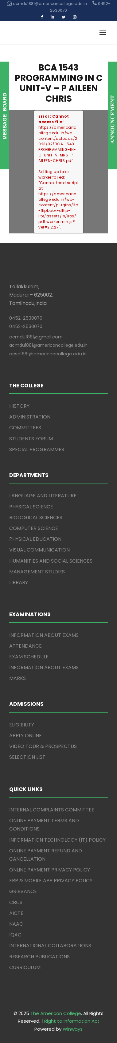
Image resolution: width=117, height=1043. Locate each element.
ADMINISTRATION (29, 416)
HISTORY (19, 406)
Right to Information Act (71, 1021)
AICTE (16, 913)
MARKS (17, 678)
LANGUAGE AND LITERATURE (42, 495)
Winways (73, 1029)
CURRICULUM (25, 967)
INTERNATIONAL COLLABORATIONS (50, 945)
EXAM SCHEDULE (29, 656)
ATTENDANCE (25, 645)
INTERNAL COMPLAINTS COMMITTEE (51, 809)
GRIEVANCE (23, 891)
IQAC (15, 934)
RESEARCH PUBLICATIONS (39, 956)
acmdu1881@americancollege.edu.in (48, 345)
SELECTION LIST (27, 757)
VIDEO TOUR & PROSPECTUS (43, 746)
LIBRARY (18, 582)
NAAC (16, 924)
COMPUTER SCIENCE (33, 528)
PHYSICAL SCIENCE (31, 506)
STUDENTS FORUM (31, 438)
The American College (55, 1013)
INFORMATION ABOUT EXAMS (44, 635)
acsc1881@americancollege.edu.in (48, 353)
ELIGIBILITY (21, 724)
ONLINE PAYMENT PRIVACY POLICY (49, 869)
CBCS (15, 902)
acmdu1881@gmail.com (36, 337)
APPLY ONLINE (25, 735)
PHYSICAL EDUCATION (35, 539)
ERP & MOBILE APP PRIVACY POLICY (50, 880)
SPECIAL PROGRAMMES (36, 449)
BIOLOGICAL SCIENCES (35, 517)
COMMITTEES (25, 427)
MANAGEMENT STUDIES (37, 571)
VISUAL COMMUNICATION (39, 549)
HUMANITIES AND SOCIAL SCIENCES (50, 560)
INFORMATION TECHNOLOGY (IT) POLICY (57, 839)
